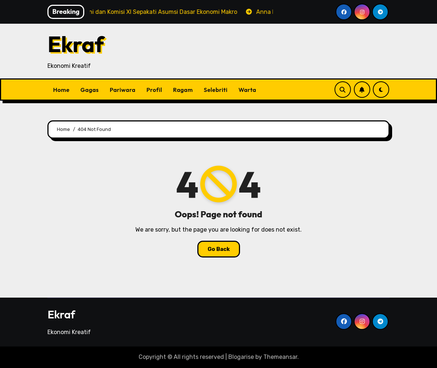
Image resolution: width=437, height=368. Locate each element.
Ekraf (75, 44)
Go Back (219, 249)
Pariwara (123, 89)
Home (61, 89)
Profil (154, 89)
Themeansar (280, 356)
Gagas (90, 89)
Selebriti (216, 89)
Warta (247, 89)
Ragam (183, 89)
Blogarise (241, 356)
